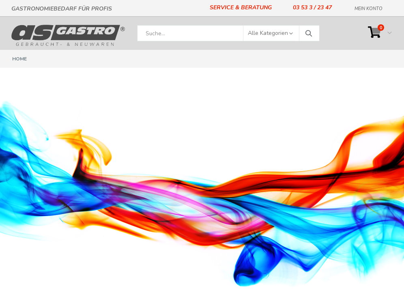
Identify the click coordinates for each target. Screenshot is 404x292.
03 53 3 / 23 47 (312, 7)
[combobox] (228, 33)
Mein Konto (369, 7)
